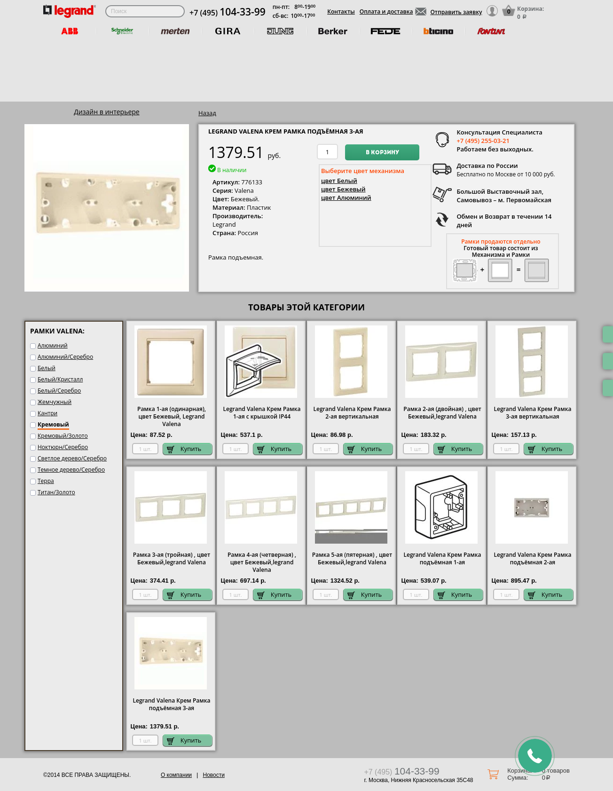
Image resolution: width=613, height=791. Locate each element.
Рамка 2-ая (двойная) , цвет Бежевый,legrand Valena (442, 412)
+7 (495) (227, 13)
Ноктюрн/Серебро (63, 447)
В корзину (382, 153)
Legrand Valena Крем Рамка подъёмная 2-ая (532, 558)
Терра (46, 481)
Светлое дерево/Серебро (72, 458)
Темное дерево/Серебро (71, 470)
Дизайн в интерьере (106, 111)
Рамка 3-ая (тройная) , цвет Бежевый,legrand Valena (171, 558)
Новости (213, 775)
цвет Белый (339, 180)
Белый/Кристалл (60, 379)
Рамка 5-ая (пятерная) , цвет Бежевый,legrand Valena (352, 558)
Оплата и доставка (386, 12)
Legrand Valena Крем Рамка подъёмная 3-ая (171, 704)
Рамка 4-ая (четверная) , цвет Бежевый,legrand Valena (262, 562)
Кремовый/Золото (63, 436)
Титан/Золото (56, 492)
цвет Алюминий (346, 197)
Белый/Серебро (59, 391)
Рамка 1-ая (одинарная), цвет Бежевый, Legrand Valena (171, 416)
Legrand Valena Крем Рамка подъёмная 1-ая (442, 558)
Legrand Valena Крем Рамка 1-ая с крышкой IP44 (261, 412)
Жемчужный (54, 402)
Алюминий (53, 345)
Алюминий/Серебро (65, 357)
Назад (207, 113)
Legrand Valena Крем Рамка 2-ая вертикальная (352, 412)
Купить (184, 448)
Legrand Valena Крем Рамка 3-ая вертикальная (532, 412)
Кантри (47, 413)
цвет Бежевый (343, 189)
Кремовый (53, 424)
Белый (46, 368)
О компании (176, 775)
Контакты (341, 12)
